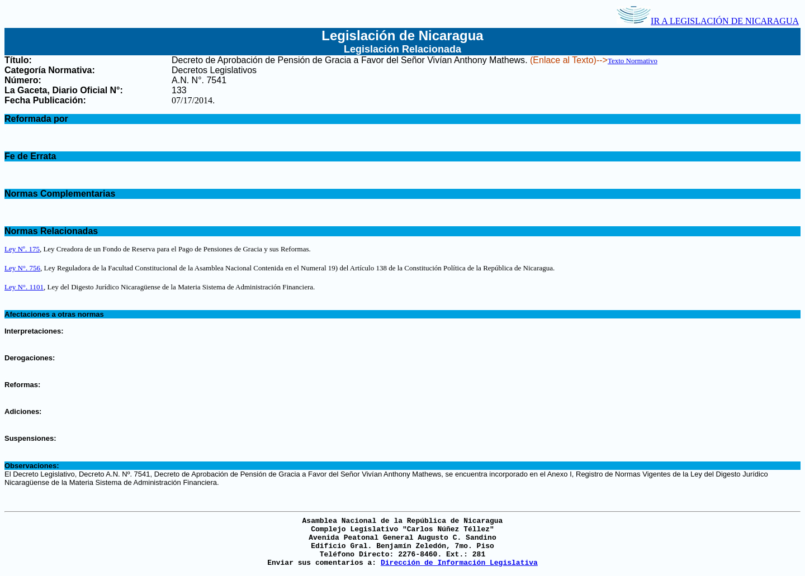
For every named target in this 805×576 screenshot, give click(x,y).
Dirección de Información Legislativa (459, 563)
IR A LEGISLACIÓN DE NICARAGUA (708, 21)
